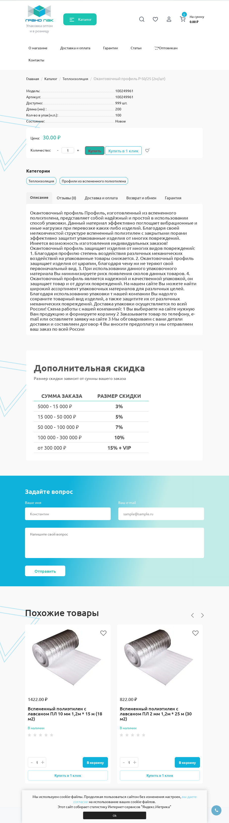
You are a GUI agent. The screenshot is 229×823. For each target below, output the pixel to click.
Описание (39, 197)
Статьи (136, 47)
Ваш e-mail (127, 502)
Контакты (36, 60)
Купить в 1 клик (126, 150)
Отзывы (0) (66, 197)
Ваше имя (33, 502)
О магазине (37, 47)
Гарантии (110, 47)
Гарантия (173, 197)
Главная (32, 78)
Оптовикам (166, 47)
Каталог (85, 19)
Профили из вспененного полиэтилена (94, 181)
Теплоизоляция (75, 78)
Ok (115, 815)
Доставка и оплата (75, 47)
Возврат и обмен (141, 197)
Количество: (41, 150)
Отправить (45, 571)
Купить (94, 150)
